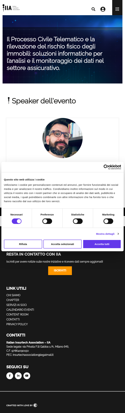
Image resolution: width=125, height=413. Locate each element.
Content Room (17, 314)
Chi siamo (13, 295)
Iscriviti (60, 270)
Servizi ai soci (16, 305)
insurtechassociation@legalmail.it (33, 354)
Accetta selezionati (62, 244)
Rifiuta (23, 244)
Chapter (12, 300)
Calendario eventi (20, 309)
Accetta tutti (102, 244)
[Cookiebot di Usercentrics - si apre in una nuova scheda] (106, 167)
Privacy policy (17, 324)
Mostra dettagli (105, 233)
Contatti (13, 319)
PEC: (9, 354)
